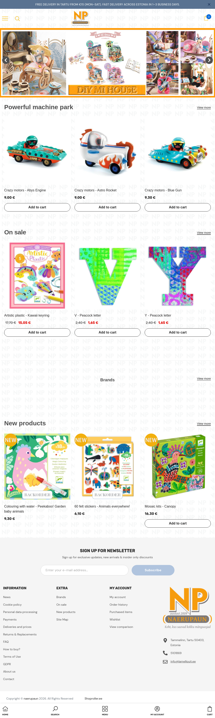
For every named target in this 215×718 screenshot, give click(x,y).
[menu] (5, 18)
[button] (55, 711)
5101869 (176, 653)
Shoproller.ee (93, 698)
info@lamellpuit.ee (183, 661)
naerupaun (31, 698)
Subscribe (155, 570)
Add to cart (37, 207)
